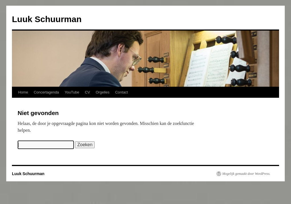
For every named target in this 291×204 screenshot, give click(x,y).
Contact (121, 92)
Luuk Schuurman (47, 19)
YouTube (72, 92)
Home (23, 92)
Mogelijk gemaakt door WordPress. (246, 174)
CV (87, 92)
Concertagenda (46, 92)
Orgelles (102, 92)
